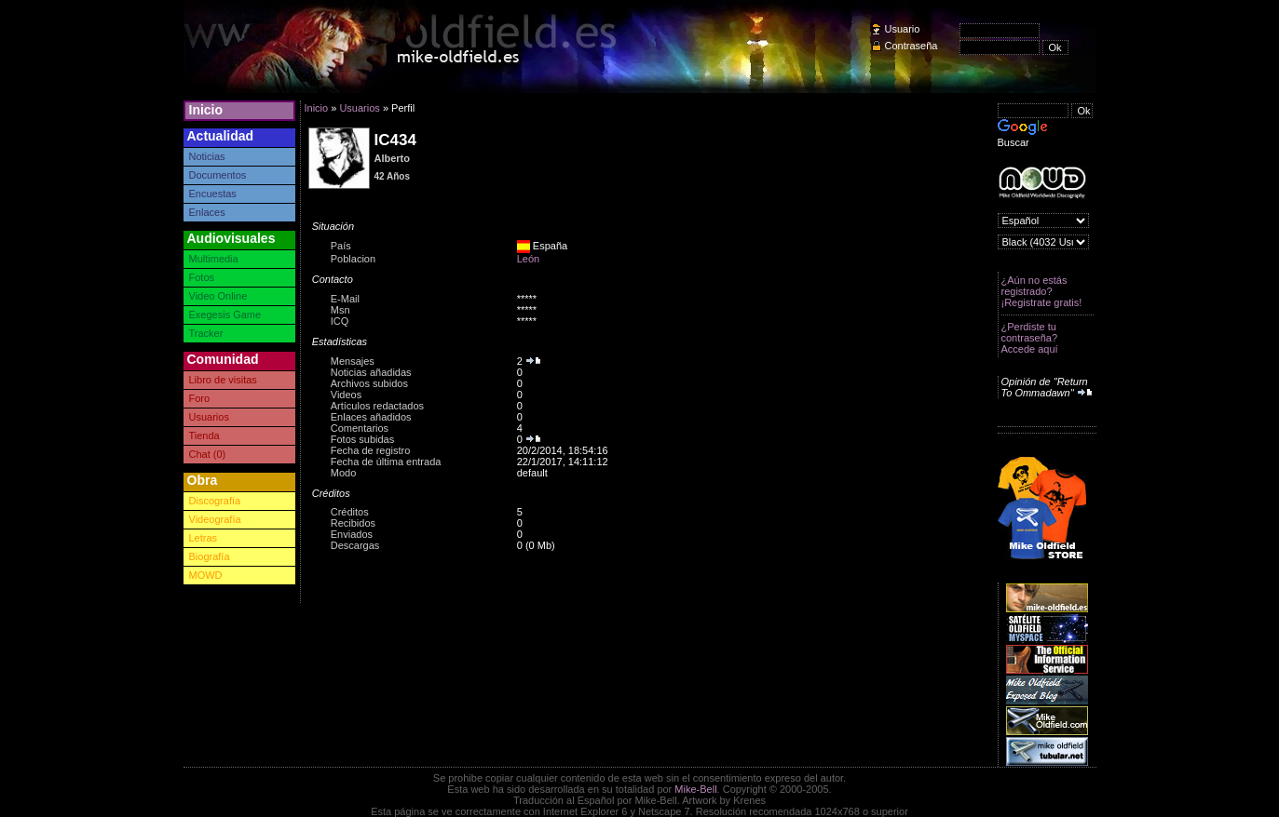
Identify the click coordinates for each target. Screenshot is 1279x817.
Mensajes (352, 361)
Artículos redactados (377, 405)
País (341, 245)
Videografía (215, 519)
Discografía (215, 500)
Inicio (206, 109)
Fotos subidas (362, 439)
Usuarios (209, 416)
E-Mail (345, 298)
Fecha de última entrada (386, 461)
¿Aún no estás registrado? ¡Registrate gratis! (1041, 291)
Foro (200, 398)
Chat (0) (207, 454)
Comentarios (359, 428)
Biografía (209, 556)
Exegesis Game (225, 314)
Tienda (204, 435)
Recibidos (353, 523)
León (528, 258)
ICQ (340, 321)
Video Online (218, 295)
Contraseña (911, 45)
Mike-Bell (695, 789)
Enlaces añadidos (371, 416)
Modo (344, 472)
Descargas (355, 545)
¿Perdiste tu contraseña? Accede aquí (1029, 338)
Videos (346, 394)
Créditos (350, 511)
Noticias (207, 156)
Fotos (202, 277)
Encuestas (213, 193)
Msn (340, 309)
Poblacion (353, 258)
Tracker (206, 333)
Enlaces (207, 212)
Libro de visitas (223, 379)
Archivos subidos (369, 383)
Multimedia (213, 258)
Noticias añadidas (371, 372)
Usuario (902, 28)
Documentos (218, 175)
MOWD (206, 575)
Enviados (352, 534)
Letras (203, 537)
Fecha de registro (371, 450)
